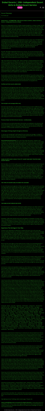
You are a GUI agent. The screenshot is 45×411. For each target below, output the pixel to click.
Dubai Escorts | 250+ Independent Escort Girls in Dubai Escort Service (22, 3)
